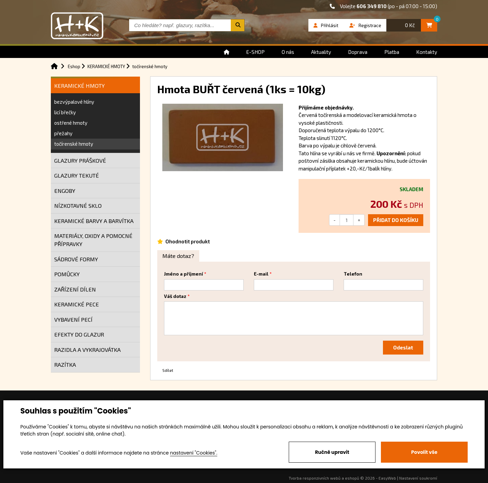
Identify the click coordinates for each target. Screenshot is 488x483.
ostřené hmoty (70, 123)
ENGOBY (64, 190)
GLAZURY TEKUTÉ (76, 175)
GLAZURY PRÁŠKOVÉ (80, 160)
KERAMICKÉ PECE (76, 304)
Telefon (353, 274)
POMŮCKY (67, 274)
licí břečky (65, 112)
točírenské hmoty (73, 144)
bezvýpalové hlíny (74, 102)
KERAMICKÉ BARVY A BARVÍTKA (94, 221)
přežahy (63, 133)
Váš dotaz (175, 296)
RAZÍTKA (65, 364)
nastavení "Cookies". (193, 452)
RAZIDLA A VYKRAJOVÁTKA (87, 349)
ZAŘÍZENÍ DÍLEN (75, 289)
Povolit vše (424, 452)
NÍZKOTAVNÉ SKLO (78, 205)
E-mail (261, 274)
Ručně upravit (332, 452)
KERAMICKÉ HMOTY (79, 85)
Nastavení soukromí (418, 478)
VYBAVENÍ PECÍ (73, 319)
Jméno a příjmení (183, 274)
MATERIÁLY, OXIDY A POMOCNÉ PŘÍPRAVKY (93, 240)
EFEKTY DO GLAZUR (79, 334)
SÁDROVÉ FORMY (76, 259)
